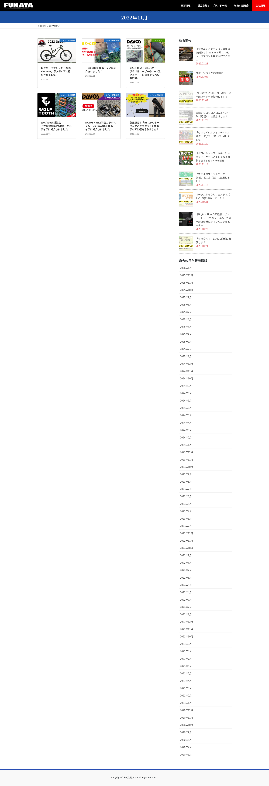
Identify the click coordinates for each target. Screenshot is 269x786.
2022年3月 (186, 599)
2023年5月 (186, 504)
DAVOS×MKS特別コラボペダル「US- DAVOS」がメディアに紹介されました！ (100, 126)
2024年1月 (186, 445)
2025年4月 (186, 334)
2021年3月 (186, 688)
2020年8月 (186, 740)
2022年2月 (186, 607)
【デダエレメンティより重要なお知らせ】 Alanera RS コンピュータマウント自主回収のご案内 (213, 54)
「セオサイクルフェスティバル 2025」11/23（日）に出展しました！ (213, 136)
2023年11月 (186, 459)
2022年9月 (186, 555)
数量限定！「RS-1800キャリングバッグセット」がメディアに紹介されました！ (144, 126)
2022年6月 (186, 577)
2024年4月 (186, 422)
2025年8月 (186, 304)
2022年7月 (186, 570)
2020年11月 (186, 717)
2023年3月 (186, 518)
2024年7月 (186, 400)
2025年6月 (186, 319)
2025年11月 (186, 282)
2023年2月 (186, 526)
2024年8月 (186, 393)
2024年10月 (186, 378)
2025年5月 (186, 326)
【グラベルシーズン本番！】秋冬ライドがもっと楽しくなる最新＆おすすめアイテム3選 (213, 156)
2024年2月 (186, 437)
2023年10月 (186, 467)
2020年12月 (186, 710)
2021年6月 (186, 666)
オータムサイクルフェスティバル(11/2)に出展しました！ (213, 196)
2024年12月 (186, 363)
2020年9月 (186, 732)
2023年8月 (186, 481)
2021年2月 (186, 695)
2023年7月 (186, 489)
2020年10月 (186, 725)
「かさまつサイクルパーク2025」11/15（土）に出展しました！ (213, 177)
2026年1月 (186, 268)
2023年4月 (186, 511)
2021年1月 (186, 703)
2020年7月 (186, 747)
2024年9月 (186, 385)
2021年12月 (186, 621)
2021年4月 (186, 680)
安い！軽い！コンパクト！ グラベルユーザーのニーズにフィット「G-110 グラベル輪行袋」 (145, 73)
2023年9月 (186, 474)
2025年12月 (186, 275)
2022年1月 (186, 614)
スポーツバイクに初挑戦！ (210, 73)
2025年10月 (186, 290)
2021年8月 (186, 651)
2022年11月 (186, 540)
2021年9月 (186, 644)
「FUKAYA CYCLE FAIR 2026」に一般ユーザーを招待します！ (213, 94)
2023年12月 (186, 452)
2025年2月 (186, 349)
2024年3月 (186, 430)
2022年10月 (186, 548)
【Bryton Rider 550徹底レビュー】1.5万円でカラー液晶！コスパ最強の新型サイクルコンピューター (213, 219)
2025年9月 (186, 297)
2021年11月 (186, 629)
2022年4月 (186, 592)
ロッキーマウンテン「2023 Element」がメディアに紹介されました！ (56, 71)
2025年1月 (186, 356)
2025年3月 (186, 341)
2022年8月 (186, 562)
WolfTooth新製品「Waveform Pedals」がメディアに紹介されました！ (56, 126)
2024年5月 (186, 415)
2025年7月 (186, 312)
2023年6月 (186, 496)
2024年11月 (186, 371)
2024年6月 (186, 408)
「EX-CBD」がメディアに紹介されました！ (100, 69)
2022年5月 (186, 585)
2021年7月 (186, 658)
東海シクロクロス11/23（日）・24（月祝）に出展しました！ (213, 114)
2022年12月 (186, 533)
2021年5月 (186, 673)
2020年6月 (186, 754)
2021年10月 (186, 636)
